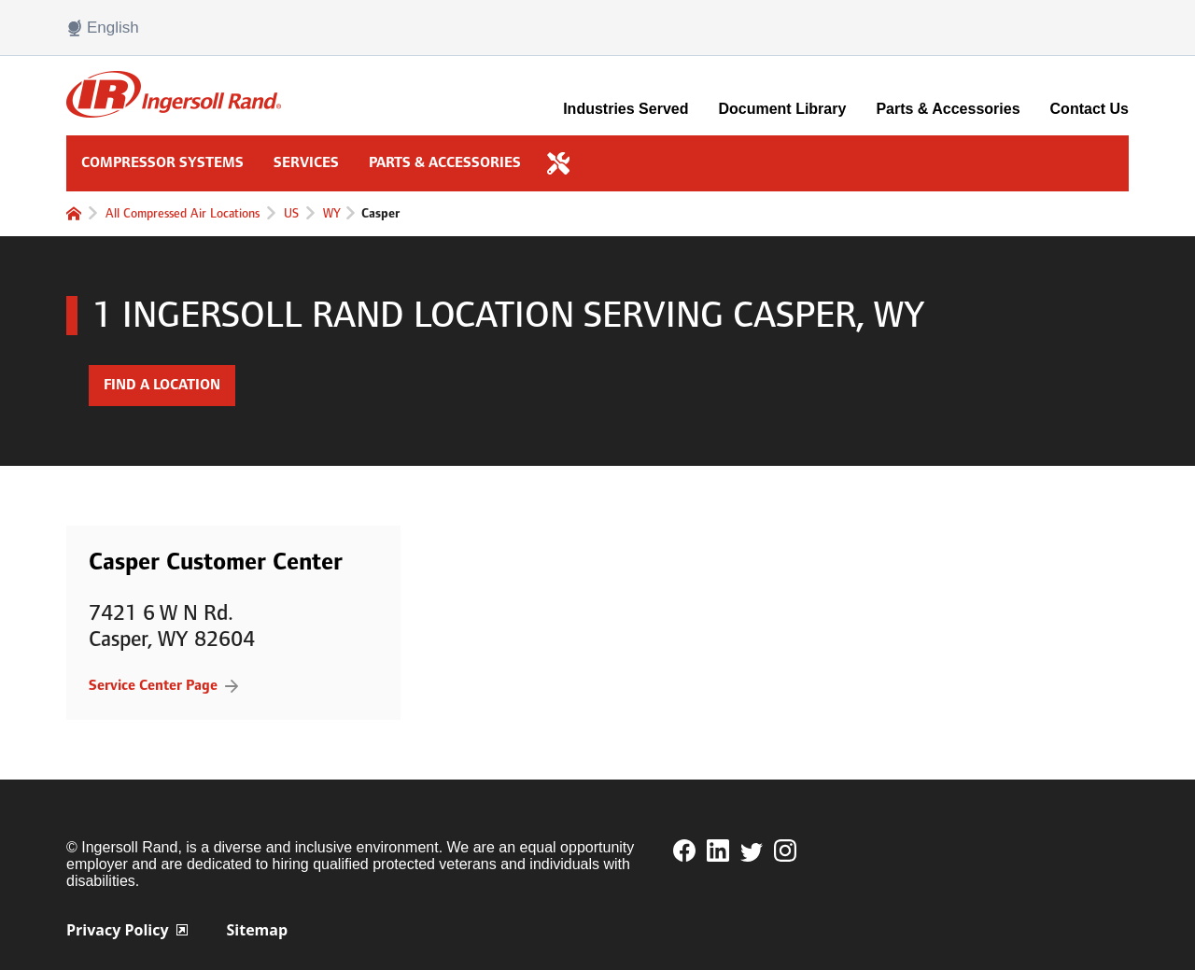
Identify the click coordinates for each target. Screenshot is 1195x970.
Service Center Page (153, 686)
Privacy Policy (127, 930)
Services (306, 163)
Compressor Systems (162, 163)
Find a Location (162, 385)
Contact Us (1089, 109)
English (102, 28)
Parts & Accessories (947, 109)
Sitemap (257, 930)
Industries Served (625, 109)
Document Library (782, 109)
